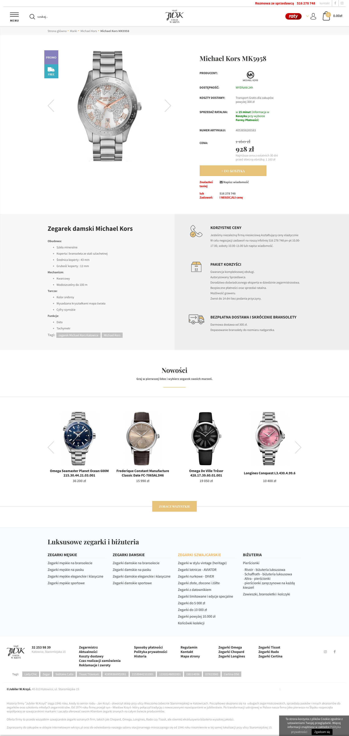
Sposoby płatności (148, 647)
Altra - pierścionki (257, 578)
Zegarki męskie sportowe (66, 583)
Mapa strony (190, 656)
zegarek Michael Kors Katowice (78, 335)
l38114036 (192, 674)
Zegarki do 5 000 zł (191, 603)
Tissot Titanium (89, 674)
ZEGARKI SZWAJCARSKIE (199, 554)
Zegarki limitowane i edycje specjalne (205, 596)
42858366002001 (115, 674)
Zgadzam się (322, 732)
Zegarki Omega (230, 647)
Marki (73, 31)
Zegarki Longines (231, 656)
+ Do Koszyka (233, 171)
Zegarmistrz (88, 647)
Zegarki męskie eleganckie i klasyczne (75, 576)
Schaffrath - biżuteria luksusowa (268, 574)
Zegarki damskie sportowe (132, 583)
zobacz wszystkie (174, 506)
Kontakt (187, 652)
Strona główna (57, 31)
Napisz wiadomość (234, 182)
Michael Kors (88, 31)
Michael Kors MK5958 (114, 31)
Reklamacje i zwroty (95, 665)
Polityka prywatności (150, 652)
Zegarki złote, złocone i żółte (199, 583)
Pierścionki (251, 563)
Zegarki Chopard (231, 652)
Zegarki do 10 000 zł (192, 610)
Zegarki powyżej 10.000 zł (196, 616)
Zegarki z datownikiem (194, 590)
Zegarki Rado (268, 652)
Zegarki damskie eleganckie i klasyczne (141, 576)
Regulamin (189, 647)
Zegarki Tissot (269, 647)
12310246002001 (170, 674)
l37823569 (211, 674)
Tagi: (15, 674)
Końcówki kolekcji (191, 623)
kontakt (325, 3)
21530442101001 (143, 674)
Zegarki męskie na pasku (66, 570)
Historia (140, 656)
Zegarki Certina (270, 656)
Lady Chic (30, 674)
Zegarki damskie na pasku (132, 570)
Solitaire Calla (64, 674)
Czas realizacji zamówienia (100, 661)
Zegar (46, 674)
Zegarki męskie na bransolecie (70, 563)
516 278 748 (306, 3)
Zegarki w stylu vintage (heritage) (202, 563)
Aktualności (88, 652)
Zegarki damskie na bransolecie (136, 563)
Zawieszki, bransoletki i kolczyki (266, 594)
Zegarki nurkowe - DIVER (196, 576)
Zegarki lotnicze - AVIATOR (197, 570)
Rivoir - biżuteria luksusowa (265, 570)
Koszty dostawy (91, 656)
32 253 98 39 (41, 647)
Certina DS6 (231, 674)
